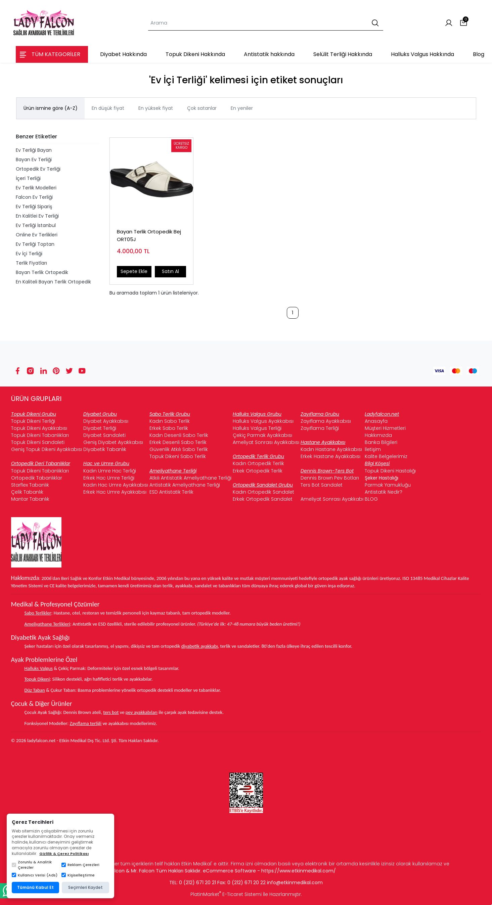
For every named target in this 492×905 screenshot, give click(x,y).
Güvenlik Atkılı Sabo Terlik (178, 449)
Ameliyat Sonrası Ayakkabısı (266, 442)
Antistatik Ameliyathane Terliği (184, 485)
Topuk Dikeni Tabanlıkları (40, 435)
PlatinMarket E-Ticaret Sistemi (226, 894)
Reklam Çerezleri (80, 864)
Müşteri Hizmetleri (385, 428)
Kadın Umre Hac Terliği (109, 470)
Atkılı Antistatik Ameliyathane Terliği (190, 477)
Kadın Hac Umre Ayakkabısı (115, 485)
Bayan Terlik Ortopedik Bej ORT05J (149, 235)
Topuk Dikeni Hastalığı (390, 470)
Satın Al (170, 271)
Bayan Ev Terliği (34, 159)
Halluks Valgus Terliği (257, 428)
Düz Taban (35, 690)
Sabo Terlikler (38, 613)
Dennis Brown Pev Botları (330, 477)
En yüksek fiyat (155, 108)
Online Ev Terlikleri (36, 234)
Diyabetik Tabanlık (104, 449)
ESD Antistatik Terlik (171, 492)
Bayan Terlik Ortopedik (42, 272)
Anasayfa (376, 421)
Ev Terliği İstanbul (36, 225)
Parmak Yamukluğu (388, 485)
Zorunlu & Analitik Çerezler (32, 864)
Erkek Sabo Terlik (168, 428)
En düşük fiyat (108, 108)
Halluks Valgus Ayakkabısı (263, 421)
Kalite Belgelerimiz (386, 456)
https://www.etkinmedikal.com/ (298, 870)
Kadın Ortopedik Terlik (258, 463)
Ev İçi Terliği (29, 253)
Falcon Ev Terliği (34, 197)
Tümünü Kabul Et (35, 887)
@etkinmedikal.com (299, 882)
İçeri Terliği (28, 178)
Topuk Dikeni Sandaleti (37, 442)
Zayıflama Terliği (320, 428)
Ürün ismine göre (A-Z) (51, 108)
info (271, 882)
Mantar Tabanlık (30, 499)
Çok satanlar (202, 108)
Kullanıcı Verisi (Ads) (34, 875)
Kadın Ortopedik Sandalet (263, 492)
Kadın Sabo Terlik (169, 421)
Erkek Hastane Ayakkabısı (330, 456)
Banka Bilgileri (381, 442)
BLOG (371, 499)
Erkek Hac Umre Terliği (108, 477)
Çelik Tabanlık (27, 492)
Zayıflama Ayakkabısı (326, 421)
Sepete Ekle (134, 271)
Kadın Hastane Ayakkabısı (331, 449)
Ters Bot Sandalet (322, 485)
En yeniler (242, 108)
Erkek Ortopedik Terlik (257, 470)
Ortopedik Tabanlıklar (36, 477)
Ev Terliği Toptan (35, 244)
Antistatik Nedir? (383, 492)
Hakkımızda (378, 435)
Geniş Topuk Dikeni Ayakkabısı (46, 449)
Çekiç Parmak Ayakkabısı (262, 435)
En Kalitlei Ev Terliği (37, 216)
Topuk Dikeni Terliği (33, 421)
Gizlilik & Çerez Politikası (64, 853)
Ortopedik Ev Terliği (38, 169)
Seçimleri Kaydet (85, 887)
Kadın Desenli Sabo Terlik (178, 435)
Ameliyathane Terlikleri (47, 624)
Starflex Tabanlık (30, 485)
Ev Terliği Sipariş (34, 206)
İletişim (373, 449)
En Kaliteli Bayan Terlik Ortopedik (53, 281)
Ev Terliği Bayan (34, 150)
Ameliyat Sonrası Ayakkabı (332, 499)
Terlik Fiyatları (31, 263)
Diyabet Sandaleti (104, 435)
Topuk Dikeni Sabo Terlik (177, 456)
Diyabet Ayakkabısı (105, 421)
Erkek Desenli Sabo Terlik (178, 442)
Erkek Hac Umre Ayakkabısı (114, 492)
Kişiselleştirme (78, 875)
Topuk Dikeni (37, 679)
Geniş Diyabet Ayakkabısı (113, 442)
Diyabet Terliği (99, 428)
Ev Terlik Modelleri (36, 187)
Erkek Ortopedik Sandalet (263, 499)
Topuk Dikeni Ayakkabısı (39, 428)
